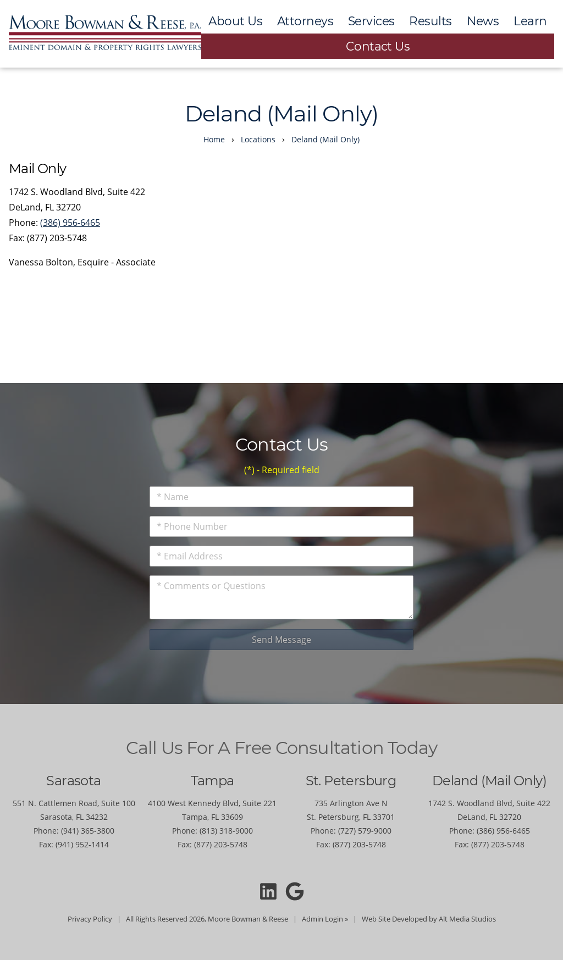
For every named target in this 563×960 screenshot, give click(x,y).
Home (214, 139)
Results (430, 21)
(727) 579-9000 (364, 830)
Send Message (281, 640)
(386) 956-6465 (70, 223)
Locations (258, 139)
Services (371, 21)
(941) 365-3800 (87, 830)
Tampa (212, 781)
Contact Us (378, 46)
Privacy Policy (90, 919)
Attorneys (305, 21)
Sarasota (73, 781)
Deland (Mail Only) (325, 139)
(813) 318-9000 (226, 830)
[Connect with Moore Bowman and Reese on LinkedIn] (268, 890)
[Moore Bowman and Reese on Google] (295, 890)
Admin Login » (325, 919)
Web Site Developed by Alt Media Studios (429, 919)
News (483, 21)
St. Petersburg (351, 781)
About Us (235, 21)
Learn (530, 21)
